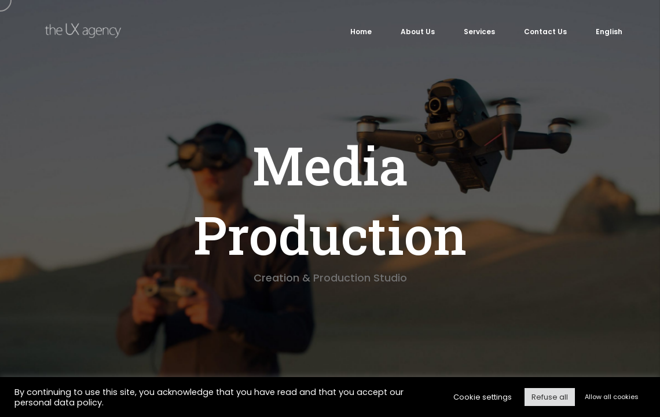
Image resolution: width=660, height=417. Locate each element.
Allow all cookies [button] (612, 396)
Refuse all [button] (549, 397)
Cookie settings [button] (482, 397)
